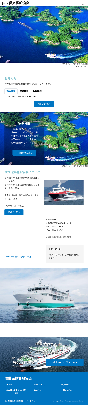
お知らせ (37, 390)
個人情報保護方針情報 (13, 401)
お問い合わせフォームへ (64, 362)
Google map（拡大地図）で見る (18, 257)
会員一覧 (65, 385)
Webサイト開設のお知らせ (29, 96)
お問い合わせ (66, 390)
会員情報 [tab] (37, 91)
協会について (39, 385)
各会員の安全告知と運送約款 (16, 391)
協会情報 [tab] (11, 91)
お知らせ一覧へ (44, 104)
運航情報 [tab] (24, 91)
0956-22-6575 (57, 226)
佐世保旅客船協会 (15, 3)
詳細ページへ (15, 212)
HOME (9, 385)
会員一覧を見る (25, 153)
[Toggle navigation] (84, 2)
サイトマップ (31, 401)
